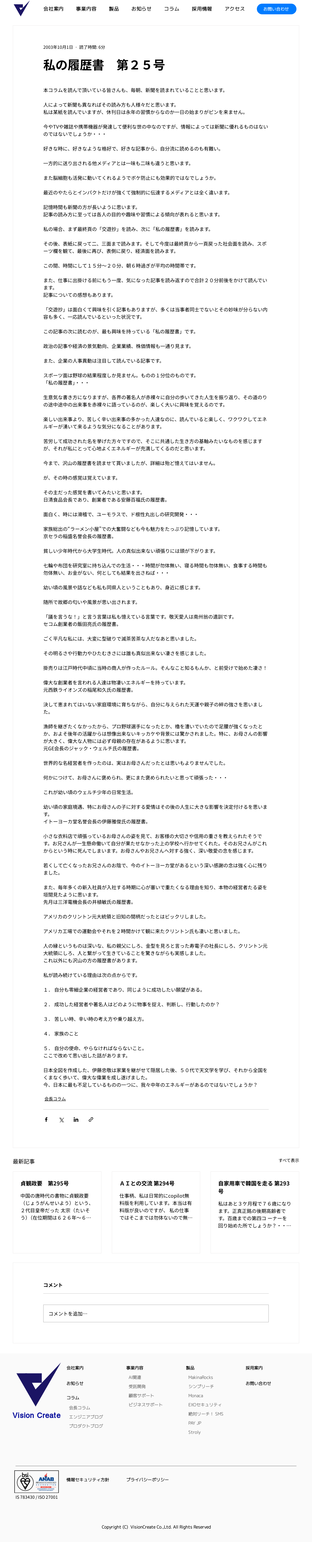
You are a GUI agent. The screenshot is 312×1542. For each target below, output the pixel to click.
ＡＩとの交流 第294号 (147, 1183)
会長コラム (55, 1099)
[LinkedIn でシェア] (76, 1119)
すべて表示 (288, 1160)
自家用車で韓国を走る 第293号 (254, 1187)
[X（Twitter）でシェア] (61, 1119)
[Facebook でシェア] (46, 1119)
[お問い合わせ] (276, 9)
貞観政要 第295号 (44, 1183)
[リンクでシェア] (91, 1119)
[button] (120, 9)
